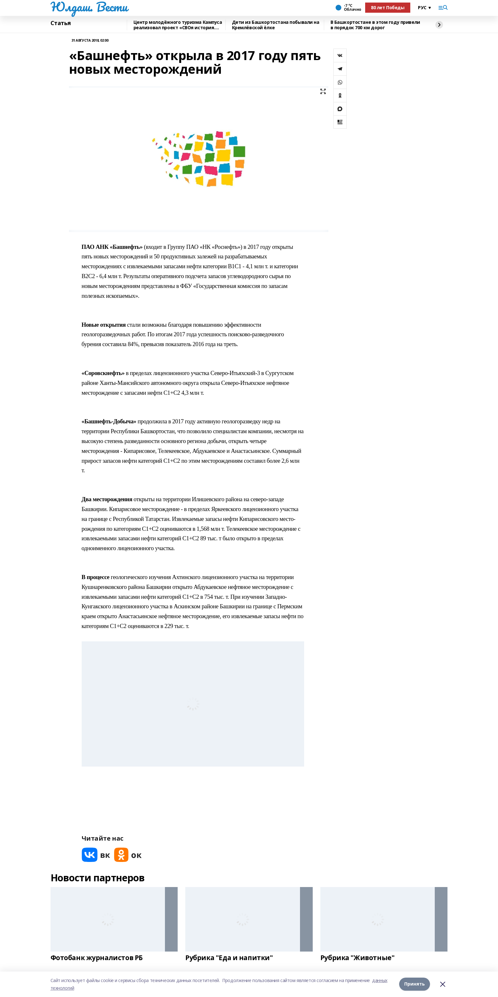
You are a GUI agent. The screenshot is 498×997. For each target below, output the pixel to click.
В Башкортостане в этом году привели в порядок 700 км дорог (375, 25)
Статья (61, 23)
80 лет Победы (388, 7)
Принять (414, 984)
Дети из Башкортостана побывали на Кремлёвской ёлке (275, 25)
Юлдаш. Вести (89, 7)
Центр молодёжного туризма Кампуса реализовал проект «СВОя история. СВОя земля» (177, 25)
